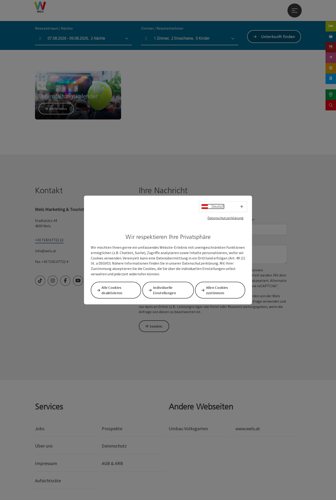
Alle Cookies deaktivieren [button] (113, 290)
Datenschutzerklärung (225, 218)
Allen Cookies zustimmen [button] (219, 290)
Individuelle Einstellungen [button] (166, 290)
